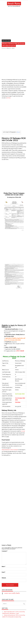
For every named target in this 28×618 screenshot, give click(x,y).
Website (4, 578)
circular (23, 431)
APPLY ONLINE (20, 351)
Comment (4, 551)
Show (18, 132)
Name (3, 566)
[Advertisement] (14, 25)
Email (3, 572)
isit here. (8, 98)
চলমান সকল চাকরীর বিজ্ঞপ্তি (11, 593)
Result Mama (14, 3)
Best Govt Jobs (6, 40)
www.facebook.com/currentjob (10, 449)
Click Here (17, 402)
